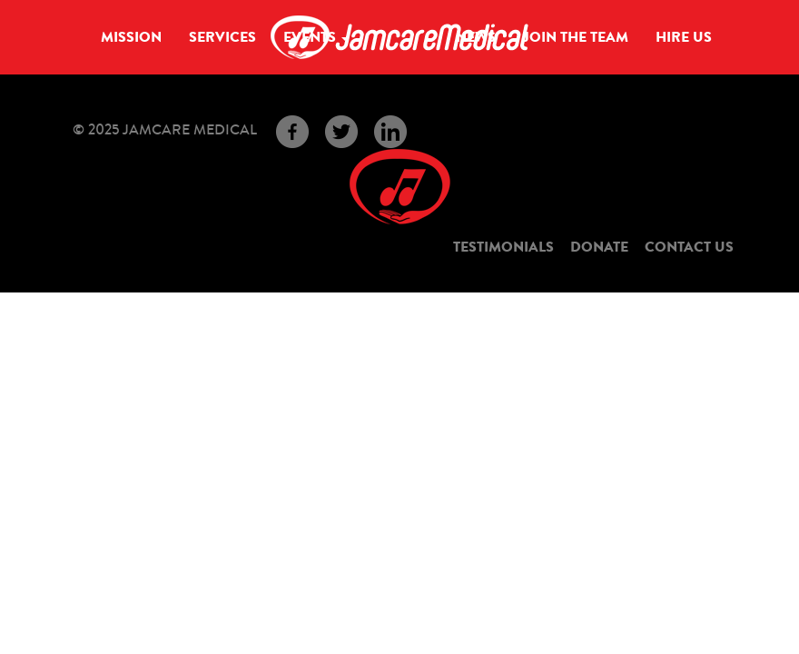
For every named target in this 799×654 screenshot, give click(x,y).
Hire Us (684, 37)
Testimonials (503, 247)
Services (222, 37)
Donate (599, 247)
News (476, 37)
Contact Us (689, 247)
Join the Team (575, 37)
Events (316, 37)
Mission (131, 37)
